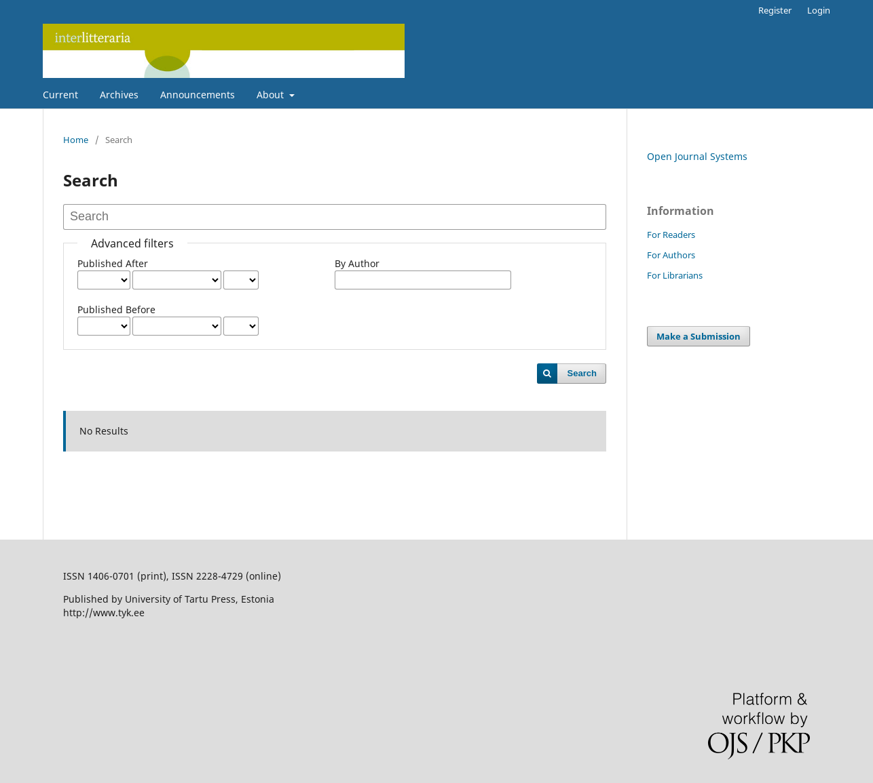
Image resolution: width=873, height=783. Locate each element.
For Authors (671, 255)
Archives (119, 94)
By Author (357, 263)
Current (60, 94)
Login (818, 10)
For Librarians (675, 275)
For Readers (671, 234)
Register (775, 10)
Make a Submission (698, 336)
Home (75, 140)
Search (582, 373)
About (271, 94)
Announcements (197, 94)
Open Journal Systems (697, 156)
